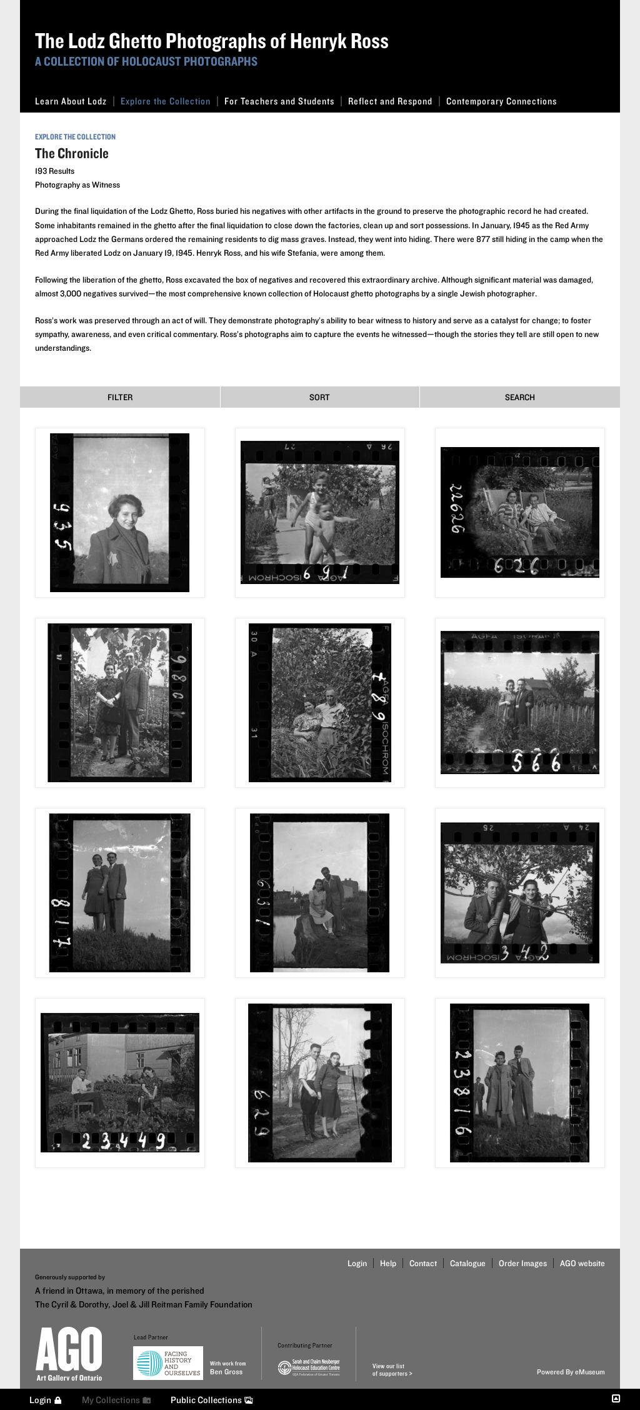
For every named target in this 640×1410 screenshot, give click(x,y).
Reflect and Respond (394, 101)
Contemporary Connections (501, 101)
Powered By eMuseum (571, 1371)
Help (388, 1263)
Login (357, 1263)
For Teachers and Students (283, 101)
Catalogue (468, 1263)
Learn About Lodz (74, 101)
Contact (423, 1263)
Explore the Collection (169, 101)
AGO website (582, 1263)
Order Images (523, 1263)
